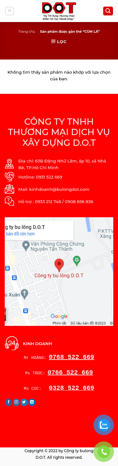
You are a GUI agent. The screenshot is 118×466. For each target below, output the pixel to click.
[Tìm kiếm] (108, 11)
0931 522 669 (49, 176)
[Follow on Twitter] (24, 402)
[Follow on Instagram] (16, 402)
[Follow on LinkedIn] (32, 402)
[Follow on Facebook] (8, 402)
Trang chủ (26, 32)
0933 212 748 (48, 201)
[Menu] (9, 11)
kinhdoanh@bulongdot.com (59, 189)
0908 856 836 (79, 201)
